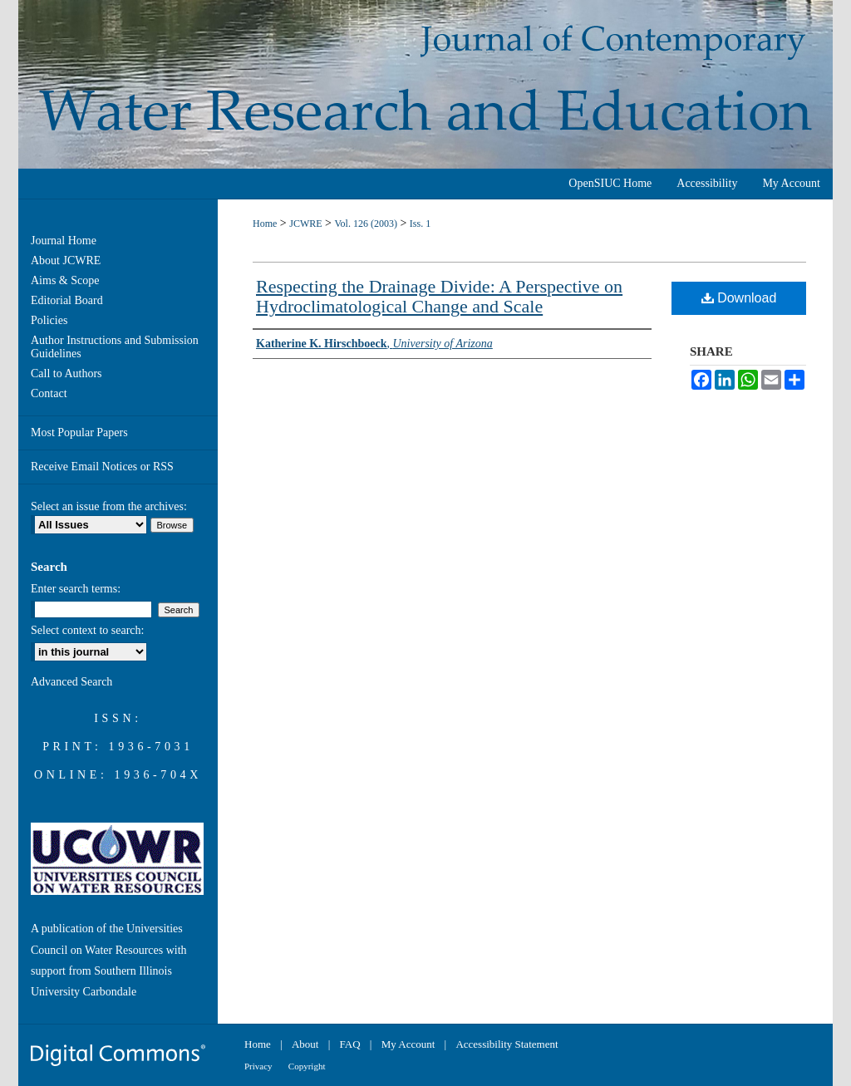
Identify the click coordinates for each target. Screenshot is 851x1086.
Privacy (258, 1066)
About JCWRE (66, 260)
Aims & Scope (65, 280)
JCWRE (305, 223)
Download (739, 298)
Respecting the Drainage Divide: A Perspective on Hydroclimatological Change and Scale (439, 296)
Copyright (307, 1066)
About (305, 1044)
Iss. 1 (420, 223)
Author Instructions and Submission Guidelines (115, 347)
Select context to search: (87, 630)
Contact (49, 393)
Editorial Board (67, 300)
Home (265, 223)
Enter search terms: (76, 588)
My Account (408, 1044)
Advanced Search (71, 682)
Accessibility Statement (506, 1044)
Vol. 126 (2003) (365, 223)
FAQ (350, 1044)
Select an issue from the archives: (109, 506)
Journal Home (63, 240)
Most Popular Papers (79, 432)
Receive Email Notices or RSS (102, 466)
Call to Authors (66, 373)
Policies (49, 320)
